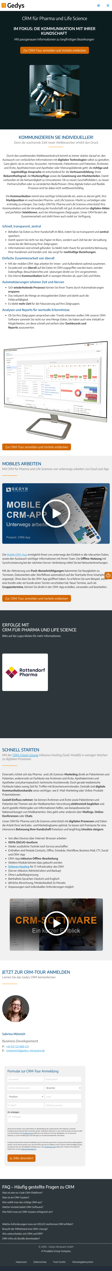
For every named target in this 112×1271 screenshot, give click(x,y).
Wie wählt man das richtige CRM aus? (22, 1202)
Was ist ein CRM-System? (15, 1197)
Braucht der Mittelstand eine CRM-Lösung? (25, 1228)
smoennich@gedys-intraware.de (27, 1050)
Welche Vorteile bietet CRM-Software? (22, 1207)
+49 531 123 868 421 (20, 1046)
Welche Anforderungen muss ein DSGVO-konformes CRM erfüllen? (37, 1224)
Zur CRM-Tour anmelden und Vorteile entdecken (54, 50)
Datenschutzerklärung (28, 1149)
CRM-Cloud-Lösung (27, 755)
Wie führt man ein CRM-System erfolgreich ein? (27, 1211)
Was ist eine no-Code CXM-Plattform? (22, 1192)
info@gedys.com (50, 1147)
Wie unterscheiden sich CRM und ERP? (22, 1233)
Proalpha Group (28, 1133)
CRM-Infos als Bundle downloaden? (21, 1238)
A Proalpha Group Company (56, 1251)
